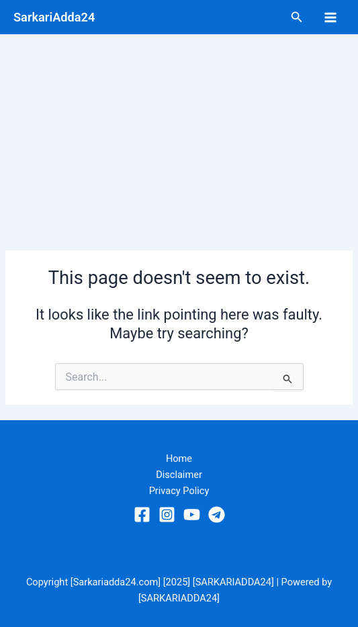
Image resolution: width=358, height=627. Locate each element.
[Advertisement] (179, 135)
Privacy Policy (179, 491)
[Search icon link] (297, 17)
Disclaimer (179, 475)
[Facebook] (142, 514)
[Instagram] (167, 514)
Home (179, 458)
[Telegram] (216, 514)
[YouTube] (191, 514)
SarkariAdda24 (54, 17)
